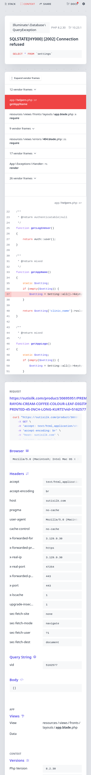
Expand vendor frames (25, 78)
